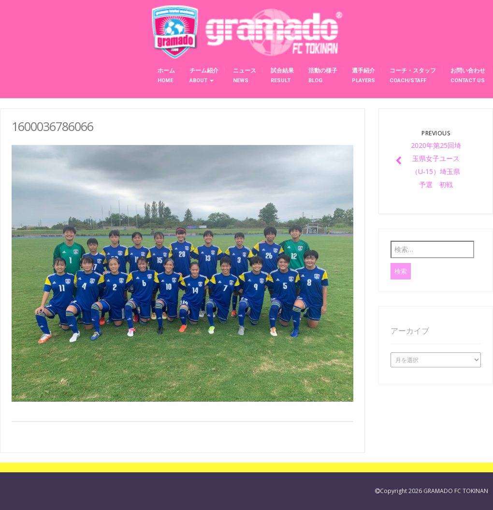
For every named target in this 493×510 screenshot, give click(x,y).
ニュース (244, 75)
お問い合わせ (467, 75)
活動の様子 (322, 75)
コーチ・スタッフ (413, 75)
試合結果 (282, 75)
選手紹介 (363, 75)
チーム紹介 (203, 75)
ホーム (166, 75)
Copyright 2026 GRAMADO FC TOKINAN (434, 491)
